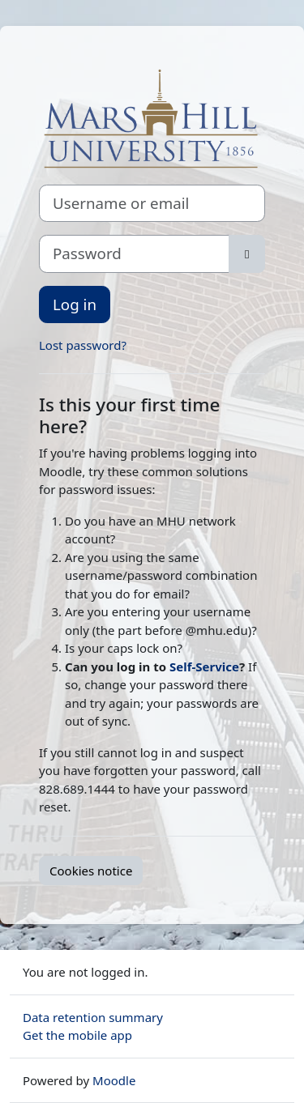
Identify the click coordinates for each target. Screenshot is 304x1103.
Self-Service (204, 666)
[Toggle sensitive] (247, 253)
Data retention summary (93, 1017)
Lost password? (82, 345)
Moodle (113, 1080)
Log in (74, 304)
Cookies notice (90, 870)
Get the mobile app (77, 1035)
